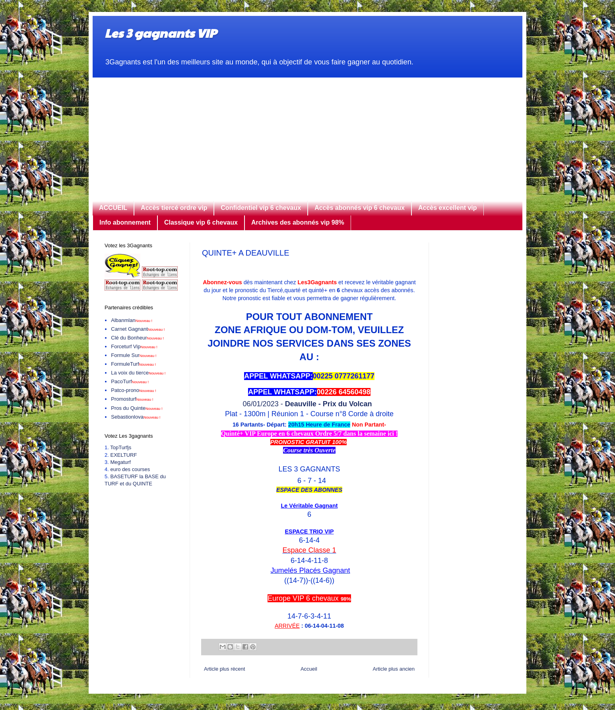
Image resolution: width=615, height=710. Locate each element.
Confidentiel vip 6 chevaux (261, 207)
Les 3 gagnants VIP (160, 33)
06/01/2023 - (309, 404)
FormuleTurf (133, 364)
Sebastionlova (135, 417)
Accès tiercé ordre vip (174, 207)
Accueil (309, 669)
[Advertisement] (307, 133)
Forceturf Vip (134, 346)
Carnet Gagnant (138, 329)
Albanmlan (131, 320)
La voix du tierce (138, 373)
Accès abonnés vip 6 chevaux (359, 207)
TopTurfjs (120, 447)
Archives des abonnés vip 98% (297, 222)
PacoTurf (130, 381)
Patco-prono (133, 390)
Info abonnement (125, 222)
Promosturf (132, 399)
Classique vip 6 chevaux (201, 222)
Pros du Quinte (136, 408)
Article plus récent (224, 669)
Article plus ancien (394, 669)
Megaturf (120, 462)
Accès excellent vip (447, 207)
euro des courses (130, 469)
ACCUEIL (113, 207)
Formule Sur (133, 355)
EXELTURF (123, 455)
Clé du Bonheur (137, 338)
